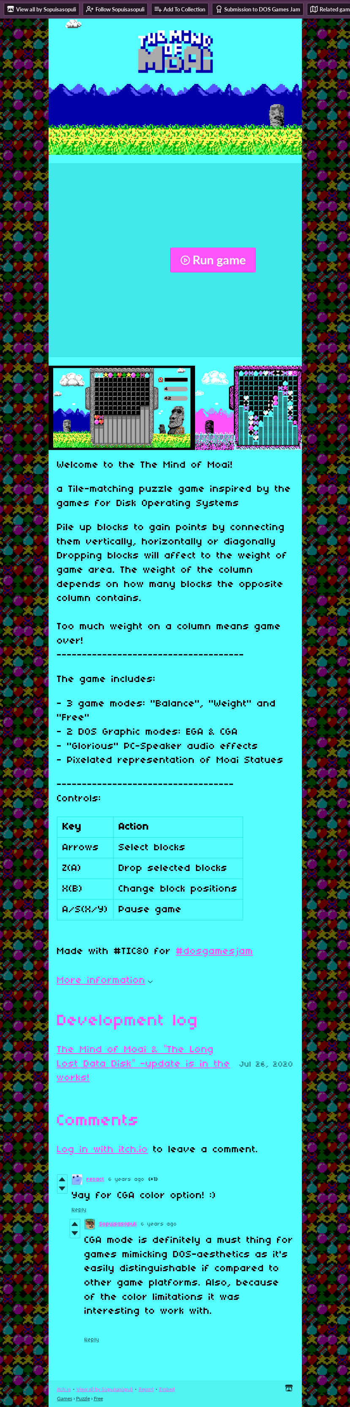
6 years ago (126, 1179)
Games (64, 1398)
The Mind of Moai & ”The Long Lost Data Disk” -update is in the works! (144, 1064)
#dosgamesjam (214, 951)
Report (146, 1389)
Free (98, 1398)
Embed (167, 1389)
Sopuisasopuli (118, 1224)
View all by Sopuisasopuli (104, 1389)
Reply (79, 1210)
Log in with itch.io (102, 1150)
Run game (213, 260)
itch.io (64, 1389)
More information (105, 981)
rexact (95, 1179)
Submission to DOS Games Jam (257, 9)
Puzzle (83, 1398)
